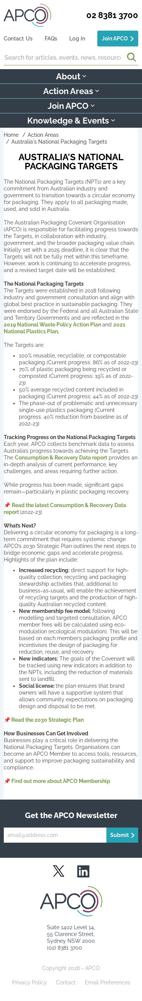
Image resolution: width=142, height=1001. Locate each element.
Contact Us (18, 39)
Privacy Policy (29, 982)
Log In (77, 39)
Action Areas (43, 135)
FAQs (51, 39)
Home (11, 135)
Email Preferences (107, 982)
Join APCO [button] (71, 105)
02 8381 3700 (112, 15)
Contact (66, 982)
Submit (119, 835)
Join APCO (115, 39)
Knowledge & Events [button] (71, 120)
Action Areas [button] (71, 91)
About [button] (71, 76)
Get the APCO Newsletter (71, 815)
